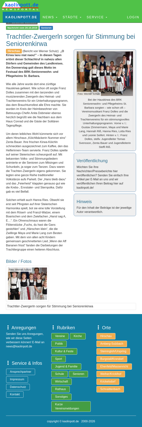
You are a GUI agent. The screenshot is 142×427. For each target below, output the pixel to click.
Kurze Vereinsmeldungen (67, 406)
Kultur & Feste (64, 351)
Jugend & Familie (66, 366)
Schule (59, 373)
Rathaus (60, 389)
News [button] (50, 17)
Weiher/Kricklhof (110, 373)
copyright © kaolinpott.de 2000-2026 (71, 421)
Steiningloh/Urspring (113, 351)
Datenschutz (18, 386)
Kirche (78, 336)
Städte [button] (72, 17)
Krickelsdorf (107, 381)
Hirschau (106, 336)
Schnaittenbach (110, 389)
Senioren (78, 373)
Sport (58, 358)
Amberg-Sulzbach (111, 343)
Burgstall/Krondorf (111, 358)
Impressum (17, 379)
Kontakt (15, 394)
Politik (59, 343)
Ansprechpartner (20, 371)
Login (133, 17)
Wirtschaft (61, 381)
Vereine (60, 336)
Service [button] (97, 17)
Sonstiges (61, 396)
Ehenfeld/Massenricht (114, 366)
